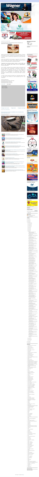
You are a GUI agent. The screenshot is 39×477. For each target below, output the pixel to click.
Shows (28, 458)
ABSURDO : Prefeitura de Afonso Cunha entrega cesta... (32, 280)
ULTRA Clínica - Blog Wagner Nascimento (33, 462)
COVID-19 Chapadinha (30, 391)
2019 (28, 341)
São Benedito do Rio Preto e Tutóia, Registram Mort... (32, 234)
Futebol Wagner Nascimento (31, 420)
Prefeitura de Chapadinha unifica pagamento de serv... (32, 263)
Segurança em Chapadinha (31, 453)
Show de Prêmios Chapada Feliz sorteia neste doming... (32, 325)
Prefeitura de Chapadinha (31, 445)
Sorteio (28, 460)
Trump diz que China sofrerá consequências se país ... (31, 268)
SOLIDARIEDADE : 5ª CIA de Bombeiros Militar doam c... (31, 303)
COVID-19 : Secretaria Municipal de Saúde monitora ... (32, 331)
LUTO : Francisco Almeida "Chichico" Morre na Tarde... (32, 265)
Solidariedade (29, 459)
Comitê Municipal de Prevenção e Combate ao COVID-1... (32, 315)
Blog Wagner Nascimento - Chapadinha (32, 362)
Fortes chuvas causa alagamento (31, 418)
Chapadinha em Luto (30, 377)
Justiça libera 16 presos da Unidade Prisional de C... (32, 334)
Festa (28, 412)
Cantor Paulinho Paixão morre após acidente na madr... (32, 326)
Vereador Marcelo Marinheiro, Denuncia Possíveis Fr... (31, 258)
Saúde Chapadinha (30, 452)
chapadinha (29, 375)
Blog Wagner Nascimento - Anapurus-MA (32, 361)
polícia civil (29, 437)
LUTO (28, 428)
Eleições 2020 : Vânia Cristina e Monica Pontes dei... (32, 293)
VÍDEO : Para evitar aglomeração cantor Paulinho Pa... (32, 323)
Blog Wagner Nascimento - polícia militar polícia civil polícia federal (32, 364)
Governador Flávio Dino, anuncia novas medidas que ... (32, 282)
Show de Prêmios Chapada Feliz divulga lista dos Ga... (32, 318)
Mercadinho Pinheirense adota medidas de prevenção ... (31, 278)
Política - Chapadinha (30, 442)
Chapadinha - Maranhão (30, 376)
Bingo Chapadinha (30, 359)
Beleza (28, 358)
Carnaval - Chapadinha (30, 371)
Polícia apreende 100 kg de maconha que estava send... (32, 321)
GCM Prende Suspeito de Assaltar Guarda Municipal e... (32, 270)
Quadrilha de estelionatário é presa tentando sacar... (32, 333)
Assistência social (30, 353)
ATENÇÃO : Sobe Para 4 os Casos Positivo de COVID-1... (32, 257)
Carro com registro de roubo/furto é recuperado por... (32, 283)
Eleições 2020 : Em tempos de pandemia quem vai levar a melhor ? (13, 145)
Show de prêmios (30, 457)
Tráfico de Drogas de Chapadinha (32, 461)
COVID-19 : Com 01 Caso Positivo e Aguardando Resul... (32, 300)
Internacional (29, 424)
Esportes (29, 410)
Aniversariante (29, 350)
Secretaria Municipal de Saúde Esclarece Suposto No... (32, 273)
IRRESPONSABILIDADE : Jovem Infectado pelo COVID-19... (32, 296)
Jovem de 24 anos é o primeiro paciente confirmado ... (32, 306)
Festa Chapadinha (30, 414)
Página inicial (29, 212)
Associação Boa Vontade (31, 354)
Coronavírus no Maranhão (31, 386)
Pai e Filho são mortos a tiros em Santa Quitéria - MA (32, 288)
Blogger (23, 474)
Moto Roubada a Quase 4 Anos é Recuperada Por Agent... (32, 267)
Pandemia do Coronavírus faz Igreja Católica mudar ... (32, 320)
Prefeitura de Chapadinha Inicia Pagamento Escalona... (32, 232)
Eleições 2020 (29, 404)
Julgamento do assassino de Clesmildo (32, 426)
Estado (28, 411)
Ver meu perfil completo (30, 216)
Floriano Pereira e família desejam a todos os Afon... (32, 301)
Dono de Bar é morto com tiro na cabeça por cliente (11, 153)
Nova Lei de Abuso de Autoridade (32, 433)
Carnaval (29, 370)
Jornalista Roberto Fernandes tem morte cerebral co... (32, 255)
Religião (29, 449)
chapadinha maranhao (30, 378)
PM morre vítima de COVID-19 (31, 436)
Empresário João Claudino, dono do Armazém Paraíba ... (32, 249)
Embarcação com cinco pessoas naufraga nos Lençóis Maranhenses (32, 406)
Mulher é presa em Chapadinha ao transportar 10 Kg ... (32, 285)
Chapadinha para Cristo (30, 379)
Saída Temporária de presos (31, 450)
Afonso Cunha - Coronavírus (31, 349)
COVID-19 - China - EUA (31, 390)
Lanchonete (29, 427)
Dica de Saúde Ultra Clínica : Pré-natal (9, 157)
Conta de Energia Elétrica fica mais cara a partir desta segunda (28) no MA (14, 169)
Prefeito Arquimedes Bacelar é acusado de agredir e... (31, 262)
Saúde (28, 451)
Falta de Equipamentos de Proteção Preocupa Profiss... (32, 305)
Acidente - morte (30, 346)
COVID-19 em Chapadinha (31, 392)
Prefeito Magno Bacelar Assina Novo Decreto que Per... (32, 292)
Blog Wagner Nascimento (31, 360)
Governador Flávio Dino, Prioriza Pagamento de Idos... (32, 240)
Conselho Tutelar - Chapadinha (31, 384)
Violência (29, 465)
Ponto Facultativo (30, 444)
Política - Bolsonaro (30, 441)
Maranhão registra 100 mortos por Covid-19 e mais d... (32, 245)
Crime (28, 393)
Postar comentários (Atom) (6, 109)
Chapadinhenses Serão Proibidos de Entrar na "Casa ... (32, 239)
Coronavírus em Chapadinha (31, 385)
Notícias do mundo (30, 432)
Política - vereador (30, 443)
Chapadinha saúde (30, 380)
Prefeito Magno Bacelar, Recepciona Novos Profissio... (32, 277)
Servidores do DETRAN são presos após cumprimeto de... (32, 244)
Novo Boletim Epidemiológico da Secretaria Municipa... (32, 237)
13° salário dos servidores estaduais (32, 345)
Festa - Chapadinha (30, 413)
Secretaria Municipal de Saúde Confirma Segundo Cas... (32, 260)
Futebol (28, 419)
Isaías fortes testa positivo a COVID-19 (32, 425)
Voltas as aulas (29, 466)
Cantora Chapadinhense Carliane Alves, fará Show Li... (32, 287)
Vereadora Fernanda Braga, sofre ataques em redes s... (32, 247)
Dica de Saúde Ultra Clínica (31, 398)
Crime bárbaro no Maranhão (31, 394)
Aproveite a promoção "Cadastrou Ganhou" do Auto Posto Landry (13, 141)
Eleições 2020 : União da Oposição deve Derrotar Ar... (32, 242)
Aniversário (29, 351)
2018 (28, 342)
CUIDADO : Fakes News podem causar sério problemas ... (32, 295)
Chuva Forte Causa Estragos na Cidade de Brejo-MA (32, 253)
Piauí (28, 435)
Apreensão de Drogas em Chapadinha (32, 352)
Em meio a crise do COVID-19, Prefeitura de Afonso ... (32, 308)
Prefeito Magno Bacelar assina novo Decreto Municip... (32, 328)
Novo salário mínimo (30, 434)
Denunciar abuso (29, 468)
